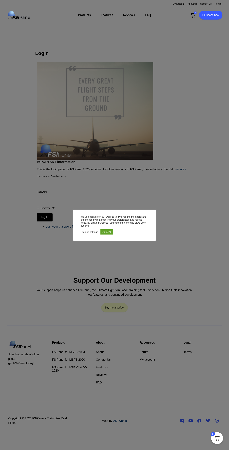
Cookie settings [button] (89, 232)
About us (192, 3)
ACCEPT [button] (106, 232)
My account (178, 3)
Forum (218, 3)
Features (107, 15)
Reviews (129, 15)
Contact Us (205, 3)
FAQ (148, 15)
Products (84, 15)
